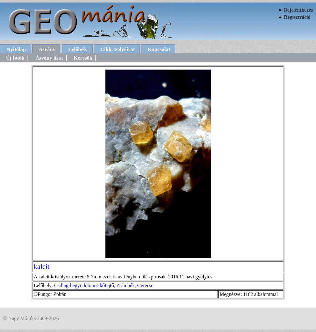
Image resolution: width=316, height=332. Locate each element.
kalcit (41, 267)
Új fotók (15, 58)
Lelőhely (78, 49)
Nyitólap (16, 49)
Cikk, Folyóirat (117, 49)
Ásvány (47, 49)
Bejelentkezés (298, 10)
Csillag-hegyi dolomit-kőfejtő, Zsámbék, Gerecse (103, 285)
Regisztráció (297, 17)
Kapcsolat (159, 49)
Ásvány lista (49, 58)
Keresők (83, 58)
